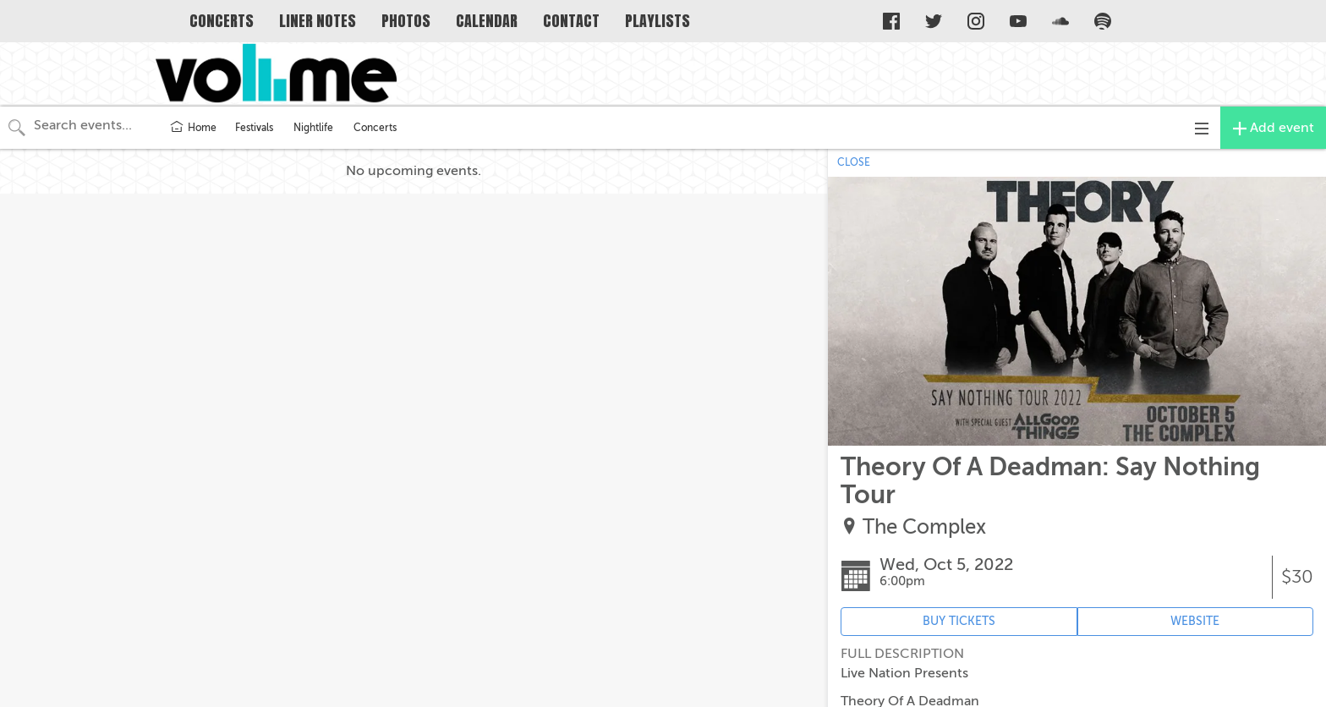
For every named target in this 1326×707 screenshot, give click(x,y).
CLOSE (853, 162)
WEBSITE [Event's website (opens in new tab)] (1194, 621)
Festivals (254, 128)
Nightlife (313, 128)
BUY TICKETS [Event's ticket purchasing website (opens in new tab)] (959, 621)
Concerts (375, 128)
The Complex (924, 527)
